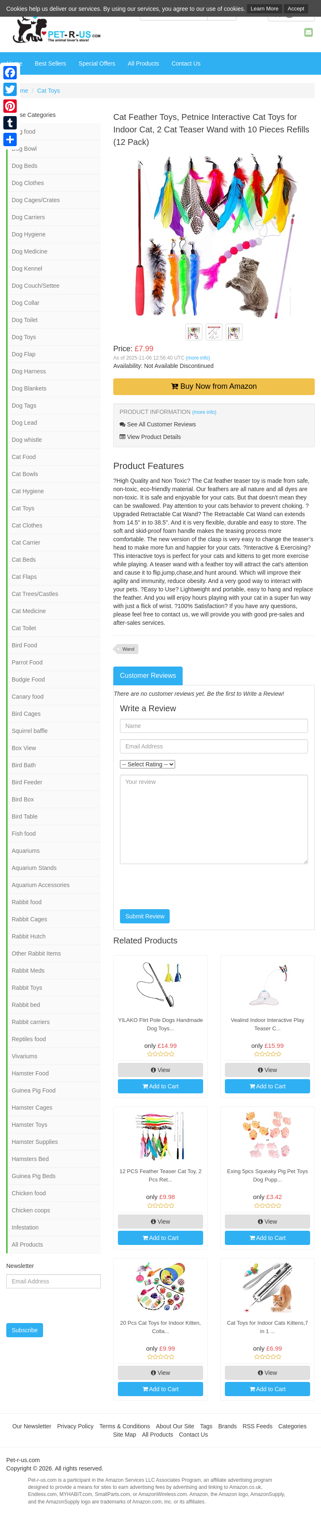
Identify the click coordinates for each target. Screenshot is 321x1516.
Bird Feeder (27, 782)
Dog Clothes (28, 183)
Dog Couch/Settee (35, 285)
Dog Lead (24, 422)
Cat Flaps (24, 576)
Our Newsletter (31, 1426)
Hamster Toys (29, 1124)
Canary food (27, 696)
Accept (296, 8)
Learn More (264, 8)
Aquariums (26, 850)
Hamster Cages (32, 1107)
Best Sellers (50, 63)
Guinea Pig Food (34, 1090)
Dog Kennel (27, 268)
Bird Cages (26, 713)
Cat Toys (48, 90)
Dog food (24, 131)
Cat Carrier (26, 542)
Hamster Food (30, 1073)
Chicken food (29, 1193)
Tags (206, 1426)
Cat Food (24, 457)
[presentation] (183, 886)
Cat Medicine (29, 611)
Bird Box (23, 799)
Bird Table (25, 816)
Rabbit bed (26, 1004)
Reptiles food (29, 1039)
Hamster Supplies (35, 1141)
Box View (24, 748)
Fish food (24, 833)
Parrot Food (27, 662)
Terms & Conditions (124, 1426)
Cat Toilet (24, 628)
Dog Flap (24, 354)
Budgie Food (28, 679)
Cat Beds (24, 559)
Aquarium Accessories (41, 885)
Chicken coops (31, 1210)
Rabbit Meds (28, 970)
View (160, 1070)
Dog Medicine (30, 251)
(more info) (198, 358)
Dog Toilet (25, 320)
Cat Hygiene (28, 491)
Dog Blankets (29, 388)
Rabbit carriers (31, 1022)
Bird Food (24, 645)
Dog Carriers (28, 217)
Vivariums (24, 1056)
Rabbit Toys (27, 987)
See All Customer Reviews (158, 424)
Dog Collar (25, 302)
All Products (143, 63)
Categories (292, 1426)
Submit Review (144, 916)
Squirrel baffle (30, 731)
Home (20, 90)
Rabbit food (27, 902)
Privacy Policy (75, 1426)
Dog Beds (24, 165)
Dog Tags (24, 405)
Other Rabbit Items (36, 953)
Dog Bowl (24, 148)
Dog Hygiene (29, 234)
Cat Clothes (27, 525)
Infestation (25, 1227)
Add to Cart (161, 1086)
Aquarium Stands (34, 867)
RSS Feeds (257, 1426)
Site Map (124, 1434)
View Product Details (150, 437)
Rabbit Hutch (29, 936)
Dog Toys (24, 337)
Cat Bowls (25, 474)
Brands (227, 1426)
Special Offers (97, 63)
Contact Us (185, 63)
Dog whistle (27, 439)
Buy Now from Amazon (214, 386)
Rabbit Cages (29, 919)
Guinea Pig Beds (34, 1176)
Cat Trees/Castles (35, 594)
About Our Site (175, 1426)
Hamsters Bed (30, 1159)
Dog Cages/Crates (36, 200)
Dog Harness (29, 371)
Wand (128, 649)
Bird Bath (24, 765)
